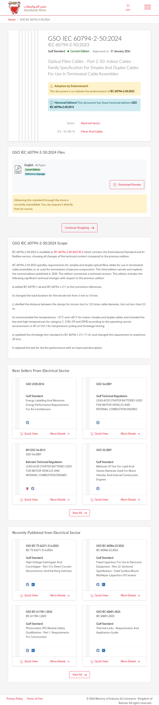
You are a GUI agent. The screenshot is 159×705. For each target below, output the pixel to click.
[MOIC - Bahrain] (27, 8)
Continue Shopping (79, 228)
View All (79, 513)
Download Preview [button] (127, 185)
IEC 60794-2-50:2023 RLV (68, 252)
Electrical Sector (90, 123)
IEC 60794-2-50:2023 (122, 91)
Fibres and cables (92, 131)
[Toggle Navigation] (147, 8)
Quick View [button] (29, 433)
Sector (71, 123)
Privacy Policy (15, 698)
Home (12, 19)
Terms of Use (35, 698)
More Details (59, 433)
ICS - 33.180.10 (66, 131)
